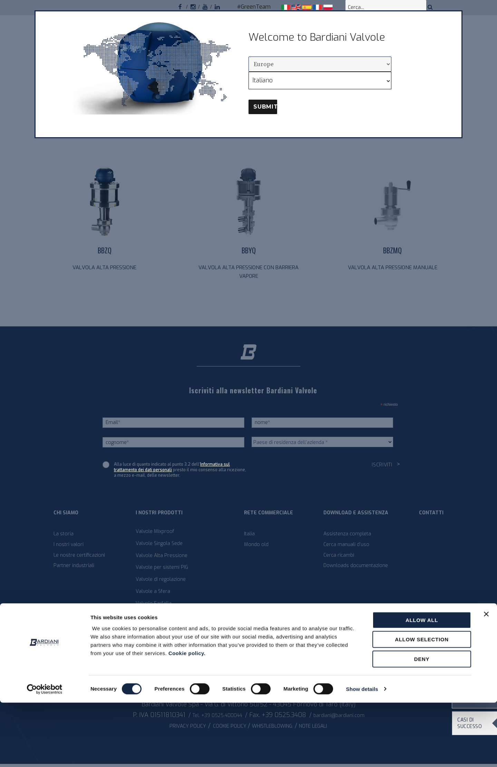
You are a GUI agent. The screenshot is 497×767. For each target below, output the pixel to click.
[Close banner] (486, 678)
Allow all (422, 684)
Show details (362, 753)
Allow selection (422, 704)
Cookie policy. (187, 717)
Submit (265, 106)
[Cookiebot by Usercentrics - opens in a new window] (44, 753)
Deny (422, 723)
